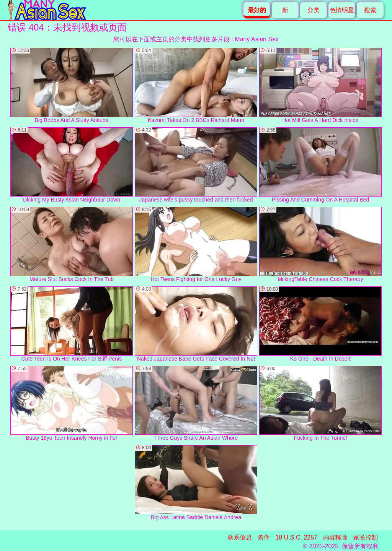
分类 (313, 10)
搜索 (370, 10)
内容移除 (335, 537)
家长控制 (365, 537)
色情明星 (342, 10)
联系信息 (239, 537)
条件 (264, 537)
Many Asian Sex (257, 39)
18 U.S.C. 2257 (296, 537)
